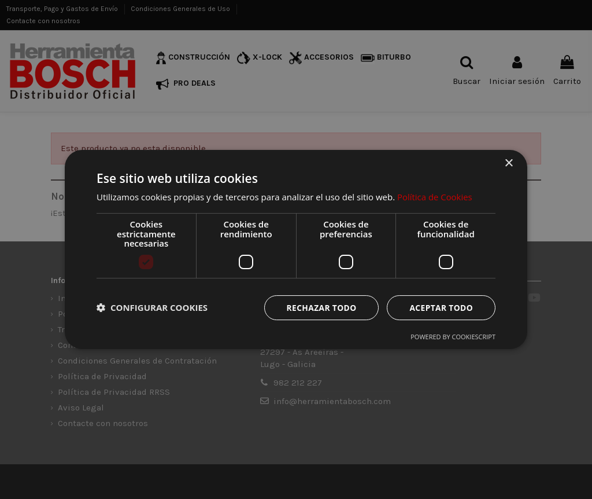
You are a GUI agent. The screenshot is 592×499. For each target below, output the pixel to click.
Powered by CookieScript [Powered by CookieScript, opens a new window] (452, 336)
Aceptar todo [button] (441, 307)
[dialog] (296, 249)
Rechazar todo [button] (320, 307)
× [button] (508, 163)
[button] (152, 307)
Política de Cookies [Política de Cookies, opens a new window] (434, 197)
